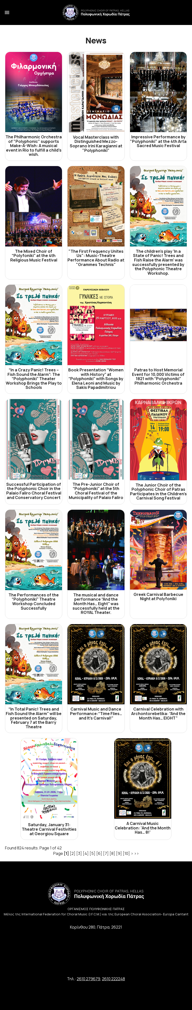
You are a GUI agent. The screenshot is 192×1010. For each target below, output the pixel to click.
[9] (119, 853)
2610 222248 (113, 979)
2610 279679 (88, 979)
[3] (79, 853)
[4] (86, 853)
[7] (106, 853)
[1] (66, 853)
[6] (99, 853)
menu (7, 12)
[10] (126, 853)
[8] (112, 853)
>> (136, 853)
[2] (73, 853)
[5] (93, 853)
